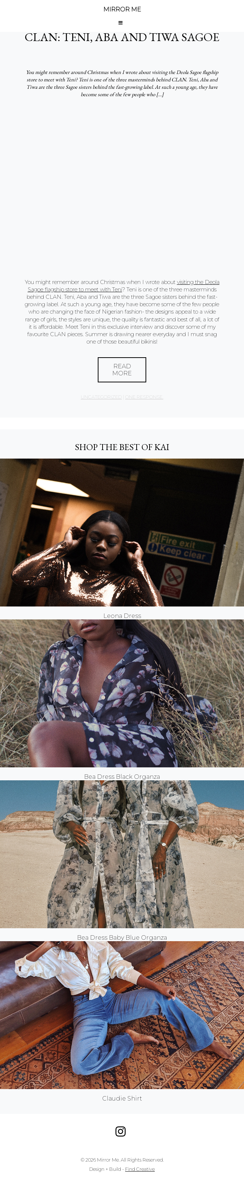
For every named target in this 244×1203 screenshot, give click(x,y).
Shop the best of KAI (122, 447)
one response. (144, 397)
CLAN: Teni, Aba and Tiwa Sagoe (122, 37)
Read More (122, 370)
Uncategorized (101, 397)
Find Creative (140, 1169)
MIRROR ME (122, 9)
